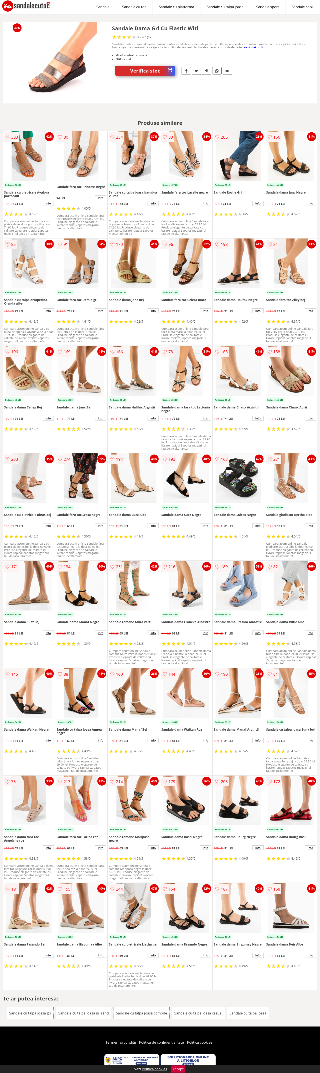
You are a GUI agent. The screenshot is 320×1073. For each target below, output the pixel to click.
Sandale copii (303, 6)
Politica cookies (199, 1042)
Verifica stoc (152, 71)
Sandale (103, 6)
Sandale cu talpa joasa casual (198, 1013)
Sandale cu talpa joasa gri (30, 1013)
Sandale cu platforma (176, 6)
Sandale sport (267, 6)
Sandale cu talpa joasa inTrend (83, 1013)
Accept (178, 1069)
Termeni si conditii (121, 1042)
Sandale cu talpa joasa (225, 6)
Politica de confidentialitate (161, 1042)
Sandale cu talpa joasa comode (141, 1013)
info (48, 203)
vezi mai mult (254, 47)
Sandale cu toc (134, 6)
